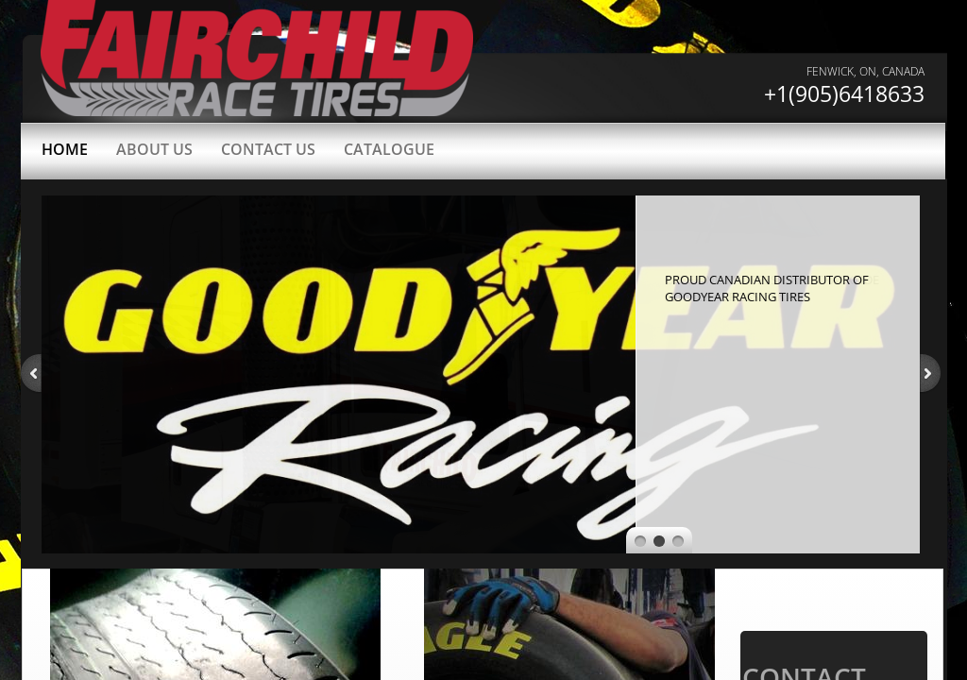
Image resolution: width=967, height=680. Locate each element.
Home (65, 149)
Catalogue (389, 149)
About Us (154, 149)
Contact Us (268, 149)
